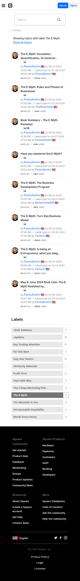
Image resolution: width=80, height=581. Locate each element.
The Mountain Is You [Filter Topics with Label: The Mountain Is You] (25, 402)
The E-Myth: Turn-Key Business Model (41, 218)
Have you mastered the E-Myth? (41, 153)
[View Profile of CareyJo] (40, 235)
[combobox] (40, 19)
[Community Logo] (11, 5)
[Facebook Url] (60, 538)
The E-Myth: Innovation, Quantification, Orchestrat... (39, 56)
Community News (22, 485)
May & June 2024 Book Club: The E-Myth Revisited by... (44, 284)
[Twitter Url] (55, 538)
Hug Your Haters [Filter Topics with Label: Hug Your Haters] (23, 359)
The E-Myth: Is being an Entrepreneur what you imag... (40, 251)
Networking (19, 467)
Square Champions (53, 501)
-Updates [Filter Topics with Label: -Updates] (18, 337)
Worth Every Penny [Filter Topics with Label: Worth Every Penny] (25, 416)
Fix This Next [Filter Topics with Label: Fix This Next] (21, 351)
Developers (48, 474)
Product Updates (22, 479)
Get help (17, 517)
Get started (19, 450)
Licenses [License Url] (40, 568)
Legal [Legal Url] (40, 562)
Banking (47, 468)
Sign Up (63, 5)
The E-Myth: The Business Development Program (37, 185)
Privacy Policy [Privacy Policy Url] (40, 557)
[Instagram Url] (65, 538)
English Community (55, 5)
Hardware (48, 445)
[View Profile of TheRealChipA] (44, 107)
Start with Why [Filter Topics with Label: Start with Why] (22, 380)
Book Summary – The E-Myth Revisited (39, 122)
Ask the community (53, 513)
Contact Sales (20, 523)
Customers (48, 457)
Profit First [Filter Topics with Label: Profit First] (20, 373)
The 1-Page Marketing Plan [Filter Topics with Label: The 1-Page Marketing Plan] (29, 388)
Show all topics (22, 42)
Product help (20, 456)
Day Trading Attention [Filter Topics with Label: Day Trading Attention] (26, 344)
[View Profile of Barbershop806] (44, 202)
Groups (16, 473)
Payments (48, 451)
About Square (20, 501)
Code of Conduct (52, 507)
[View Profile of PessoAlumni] (32, 66)
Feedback (18, 462)
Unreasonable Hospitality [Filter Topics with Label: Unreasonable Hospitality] (28, 409)
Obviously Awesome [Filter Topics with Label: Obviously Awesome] (25, 366)
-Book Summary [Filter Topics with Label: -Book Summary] (22, 330)
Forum (16, 30)
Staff (45, 463)
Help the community (54, 518)
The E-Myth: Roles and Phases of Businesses (42, 89)
